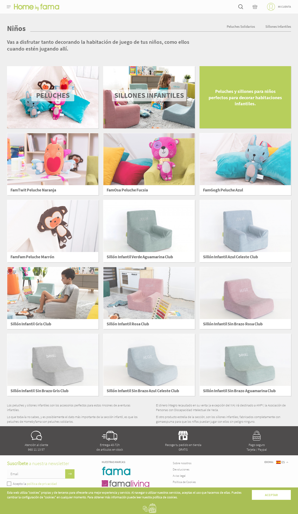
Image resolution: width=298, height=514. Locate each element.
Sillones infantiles (278, 26)
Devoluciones (181, 469)
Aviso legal (179, 476)
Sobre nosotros (182, 463)
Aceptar (271, 495)
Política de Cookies (184, 482)
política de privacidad (42, 483)
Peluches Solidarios (241, 26)
